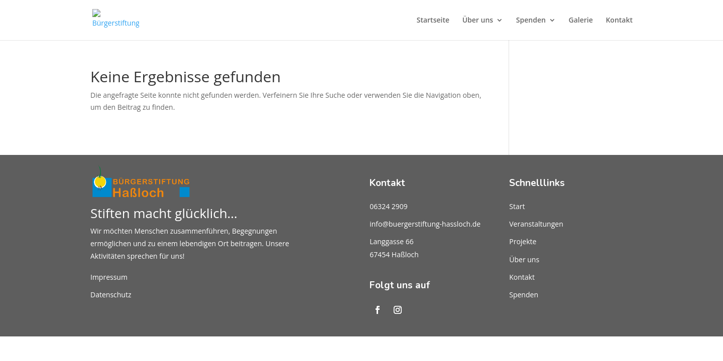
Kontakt (619, 21)
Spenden (531, 21)
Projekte (522, 241)
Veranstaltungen (536, 224)
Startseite (433, 21)
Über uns (477, 21)
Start (517, 206)
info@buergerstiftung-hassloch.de (425, 224)
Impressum (109, 277)
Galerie (581, 21)
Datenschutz (110, 294)
